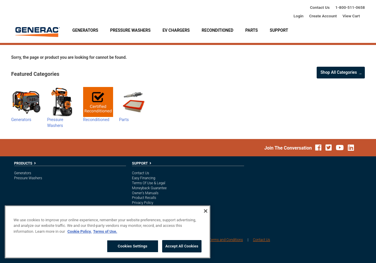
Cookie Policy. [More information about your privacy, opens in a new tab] (80, 231)
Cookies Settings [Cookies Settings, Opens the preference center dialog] (132, 246)
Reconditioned (218, 30)
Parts (251, 30)
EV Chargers (176, 30)
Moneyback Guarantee (149, 188)
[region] (107, 231)
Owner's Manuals (145, 193)
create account (323, 16)
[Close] (205, 211)
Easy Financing (143, 178)
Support (279, 30)
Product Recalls (144, 198)
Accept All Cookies (181, 246)
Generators (85, 30)
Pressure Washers (130, 30)
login (298, 16)
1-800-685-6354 (350, 7)
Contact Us (320, 7)
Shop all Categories (338, 72)
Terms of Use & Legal (148, 183)
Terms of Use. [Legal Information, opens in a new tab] (105, 231)
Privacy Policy (142, 203)
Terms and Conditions (226, 240)
